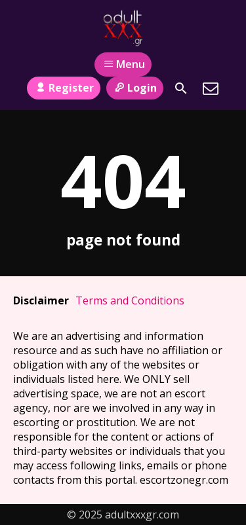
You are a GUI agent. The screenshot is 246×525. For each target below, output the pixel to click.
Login (135, 88)
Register (63, 88)
